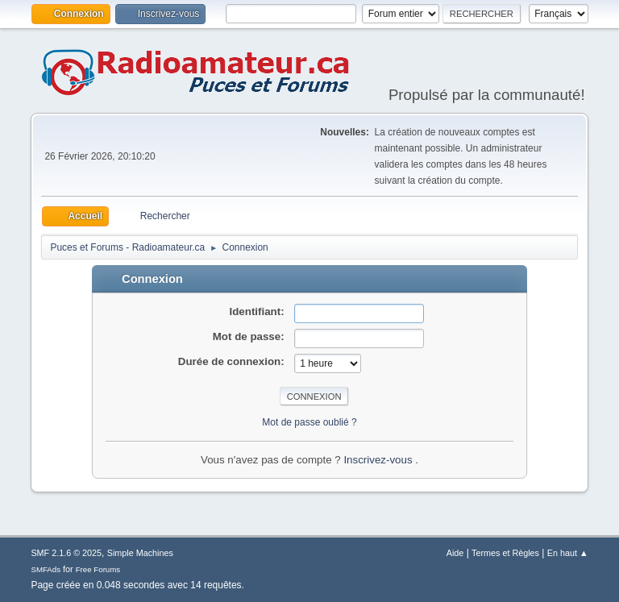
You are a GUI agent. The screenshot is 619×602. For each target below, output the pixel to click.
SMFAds (45, 569)
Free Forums (98, 569)
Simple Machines (140, 553)
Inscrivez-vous (379, 460)
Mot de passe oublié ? (309, 422)
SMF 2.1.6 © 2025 (66, 553)
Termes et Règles (505, 553)
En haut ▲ (567, 553)
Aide (455, 553)
